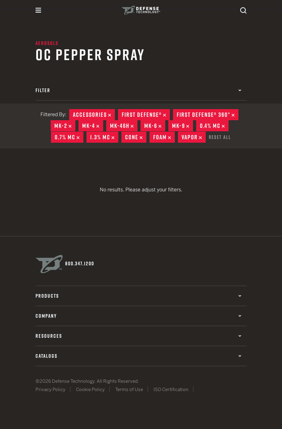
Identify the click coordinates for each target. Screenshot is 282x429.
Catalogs (138, 355)
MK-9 (182, 125)
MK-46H (123, 125)
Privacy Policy (50, 389)
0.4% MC (214, 125)
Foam (164, 137)
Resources (138, 335)
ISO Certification (171, 389)
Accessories (94, 114)
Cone (135, 137)
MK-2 (64, 125)
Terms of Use (129, 389)
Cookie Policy (90, 389)
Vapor (194, 137)
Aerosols (47, 43)
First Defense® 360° (207, 114)
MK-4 (92, 125)
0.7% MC (69, 137)
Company (138, 315)
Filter (138, 90)
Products (138, 295)
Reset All (220, 136)
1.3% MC (104, 137)
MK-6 (154, 125)
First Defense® (146, 114)
